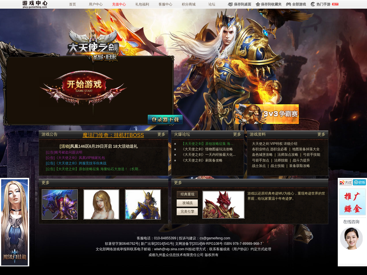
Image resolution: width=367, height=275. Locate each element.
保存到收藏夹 (271, 4)
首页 (72, 4)
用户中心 (96, 4)
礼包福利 (142, 4)
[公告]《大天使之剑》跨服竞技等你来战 (76, 163)
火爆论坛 (182, 133)
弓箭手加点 (260, 160)
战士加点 (259, 166)
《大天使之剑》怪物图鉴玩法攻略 (207, 149)
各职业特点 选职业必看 (269, 149)
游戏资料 (258, 133)
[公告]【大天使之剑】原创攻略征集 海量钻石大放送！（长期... (93, 169)
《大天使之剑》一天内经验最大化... (208, 155)
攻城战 (187, 203)
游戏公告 (50, 133)
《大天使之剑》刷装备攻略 (201, 160)
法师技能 (281, 160)
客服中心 (165, 4)
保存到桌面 (242, 4)
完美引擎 (187, 211)
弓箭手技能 (311, 155)
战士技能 (277, 166)
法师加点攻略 (288, 155)
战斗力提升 (301, 160)
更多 (161, 134)
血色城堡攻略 (262, 155)
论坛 (211, 4)
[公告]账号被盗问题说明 (64, 152)
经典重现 (187, 194)
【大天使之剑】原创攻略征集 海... (207, 144)
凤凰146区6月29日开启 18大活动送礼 (103, 146)
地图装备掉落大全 (306, 149)
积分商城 (189, 4)
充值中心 (119, 4)
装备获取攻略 (299, 166)
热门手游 (323, 4)
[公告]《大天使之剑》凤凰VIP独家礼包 (75, 158)
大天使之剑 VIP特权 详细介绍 (274, 144)
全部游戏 (299, 4)
